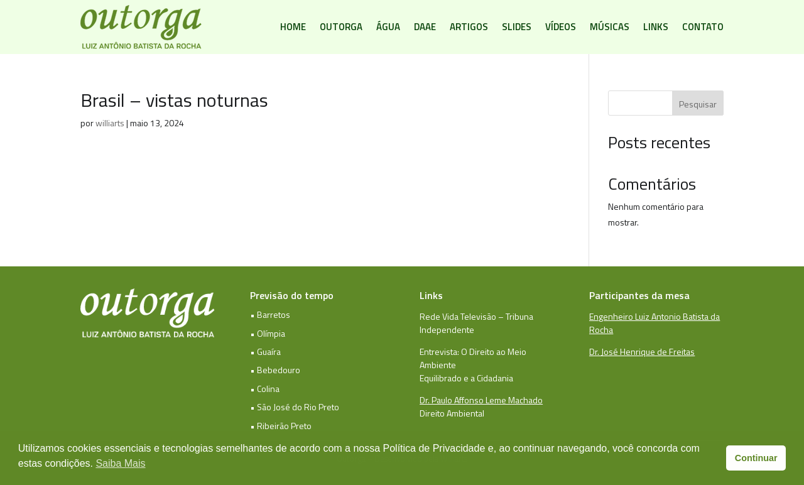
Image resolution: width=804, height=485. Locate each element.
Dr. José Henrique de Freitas (642, 351)
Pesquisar (698, 104)
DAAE (425, 26)
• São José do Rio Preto (294, 406)
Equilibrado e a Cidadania (466, 377)
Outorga (341, 26)
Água (388, 26)
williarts (109, 122)
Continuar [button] (756, 458)
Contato (703, 26)
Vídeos (560, 26)
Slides (516, 26)
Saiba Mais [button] (120, 463)
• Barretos (270, 314)
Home (293, 26)
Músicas (609, 26)
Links (655, 26)
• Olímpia (267, 333)
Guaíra (269, 351)
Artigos (469, 26)
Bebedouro (278, 369)
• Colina (265, 388)
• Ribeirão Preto (281, 425)
